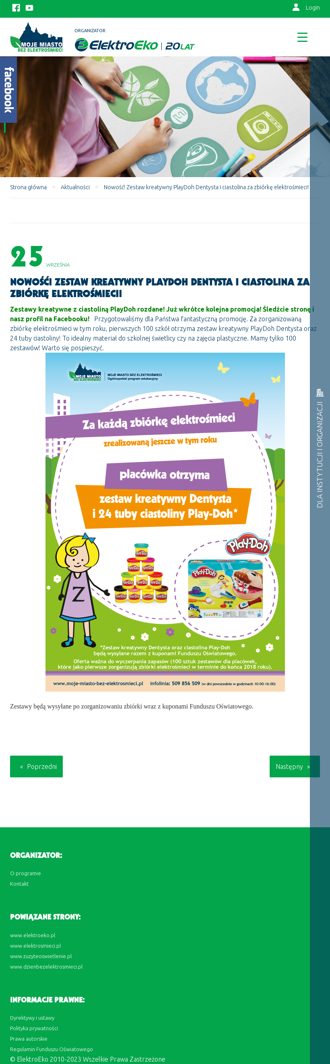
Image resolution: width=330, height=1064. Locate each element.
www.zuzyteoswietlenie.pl (41, 956)
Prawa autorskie (28, 1038)
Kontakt (19, 883)
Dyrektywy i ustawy (32, 1018)
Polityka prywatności (34, 1028)
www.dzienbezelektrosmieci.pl (46, 966)
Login (313, 7)
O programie (25, 873)
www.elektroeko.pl (32, 935)
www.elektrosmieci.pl (35, 945)
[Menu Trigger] (302, 37)
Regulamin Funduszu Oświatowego (51, 1049)
